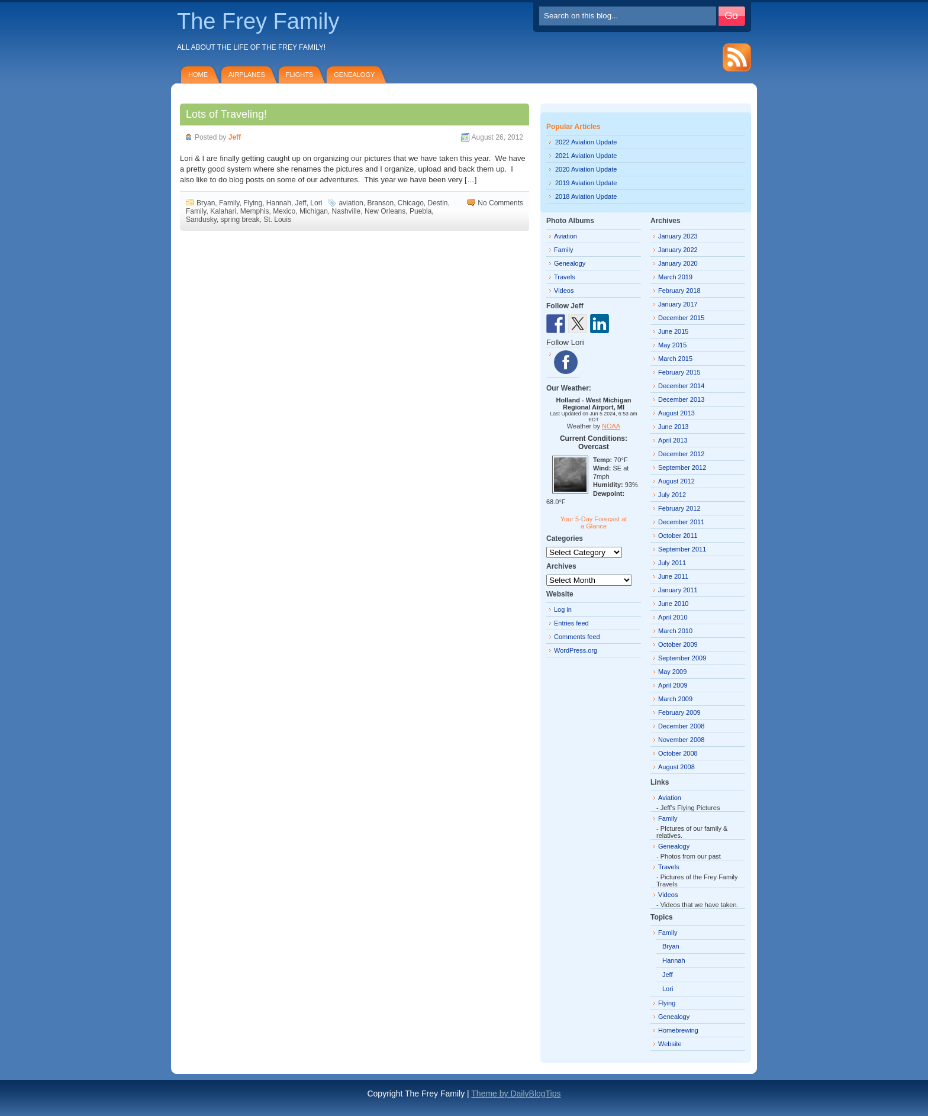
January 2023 (678, 236)
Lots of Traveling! (226, 114)
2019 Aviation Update (586, 182)
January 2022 (678, 249)
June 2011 (673, 576)
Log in (563, 609)
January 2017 (678, 304)
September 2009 (682, 658)
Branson (380, 203)
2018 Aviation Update (586, 196)
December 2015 (681, 317)
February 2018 (679, 290)
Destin (438, 203)
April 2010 (673, 617)
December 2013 (681, 399)
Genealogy (354, 74)
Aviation (565, 236)
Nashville (346, 211)
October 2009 (678, 644)
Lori (316, 203)
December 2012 (681, 453)
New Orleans (385, 211)
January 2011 (678, 590)
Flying (252, 203)
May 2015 (672, 345)
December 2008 (681, 726)
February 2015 (679, 372)
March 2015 (675, 358)
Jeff (234, 137)
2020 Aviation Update (586, 169)
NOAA (611, 426)
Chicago (411, 203)
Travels (564, 276)
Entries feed (571, 623)
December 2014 (681, 385)
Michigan (313, 211)
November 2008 (681, 739)
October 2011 (678, 535)
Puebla (420, 211)
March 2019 (675, 276)
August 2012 (676, 481)
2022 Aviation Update (586, 142)
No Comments (500, 203)
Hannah (278, 203)
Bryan (205, 203)
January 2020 (678, 263)
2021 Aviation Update (586, 155)
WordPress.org (575, 650)
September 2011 (682, 549)
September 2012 (682, 467)
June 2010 (673, 603)
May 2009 (672, 671)
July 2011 (672, 562)
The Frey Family (258, 21)
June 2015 (673, 331)
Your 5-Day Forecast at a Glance (593, 522)
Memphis (254, 211)
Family (229, 203)
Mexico (284, 211)
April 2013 (673, 440)
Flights (299, 74)
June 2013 (673, 426)
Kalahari (223, 211)
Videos (563, 290)
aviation (351, 203)
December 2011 (681, 521)
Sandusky (201, 219)
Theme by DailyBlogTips (515, 1093)
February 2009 (679, 712)
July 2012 (672, 494)
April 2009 (673, 685)
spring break (239, 219)
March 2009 (675, 698)
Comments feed (577, 636)
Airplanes (246, 74)
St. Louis (277, 219)
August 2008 (676, 766)
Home (198, 74)
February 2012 (679, 508)
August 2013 (676, 413)
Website (670, 1043)
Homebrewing (678, 1030)
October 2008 (678, 753)
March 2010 (675, 630)
